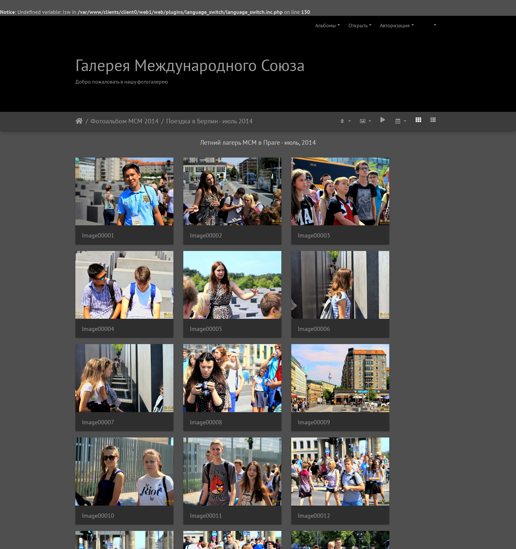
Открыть (358, 25)
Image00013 (98, 476)
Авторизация (395, 25)
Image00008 (379, 309)
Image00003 (286, 225)
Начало (79, 121)
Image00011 (286, 392)
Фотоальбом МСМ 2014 (124, 121)
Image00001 (98, 225)
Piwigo (267, 535)
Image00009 (98, 392)
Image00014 (192, 476)
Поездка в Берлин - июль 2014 (209, 121)
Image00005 (98, 309)
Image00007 (286, 309)
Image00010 (192, 392)
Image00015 (286, 476)
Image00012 (379, 392)
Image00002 (192, 225)
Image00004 (379, 225)
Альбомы (325, 25)
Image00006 (192, 309)
